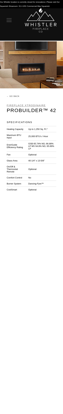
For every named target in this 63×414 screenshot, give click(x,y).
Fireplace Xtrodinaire (26, 105)
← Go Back (13, 96)
